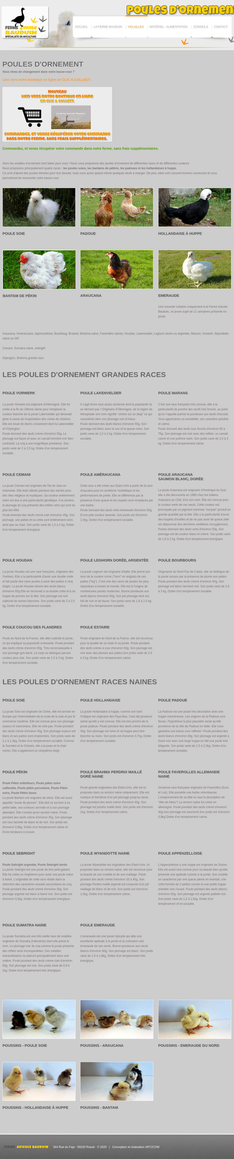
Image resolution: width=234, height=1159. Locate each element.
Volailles (136, 27)
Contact (221, 27)
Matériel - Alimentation (169, 27)
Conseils (200, 27)
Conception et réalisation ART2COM (135, 1147)
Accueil (81, 27)
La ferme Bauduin (108, 27)
